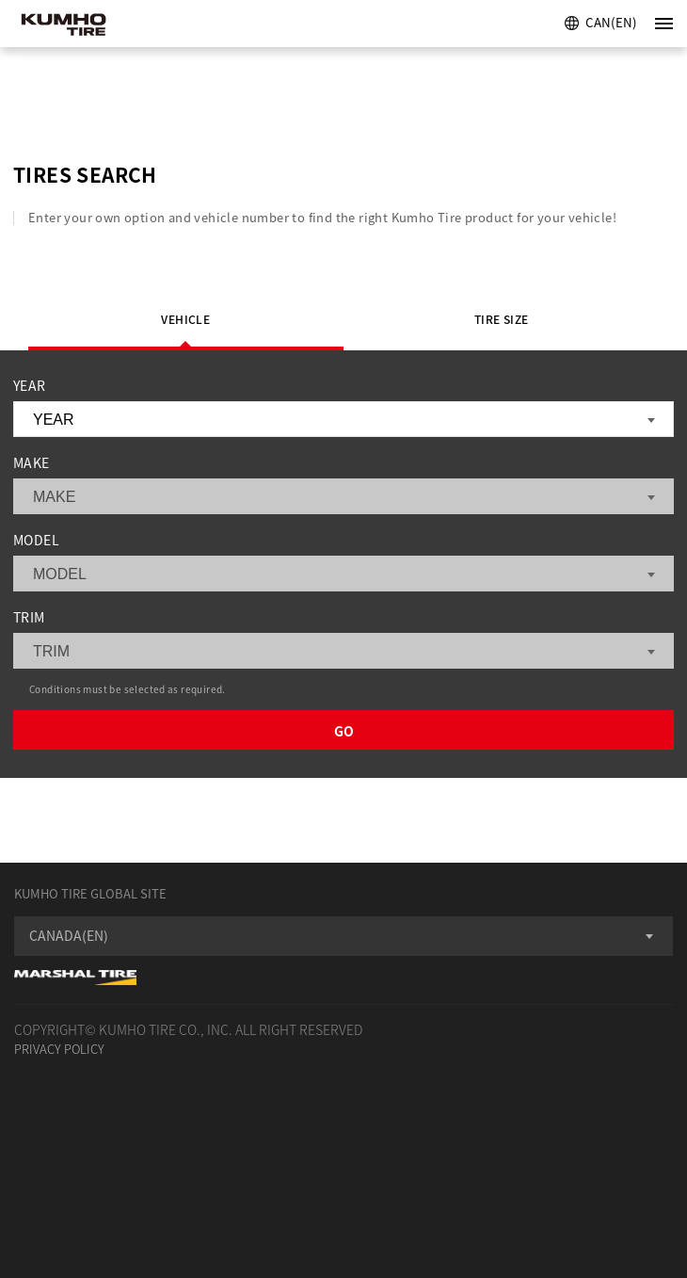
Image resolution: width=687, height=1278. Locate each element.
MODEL (36, 539)
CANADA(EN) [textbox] (68, 935)
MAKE (31, 462)
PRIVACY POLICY (59, 1049)
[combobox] (343, 936)
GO (344, 730)
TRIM (29, 616)
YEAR (29, 385)
